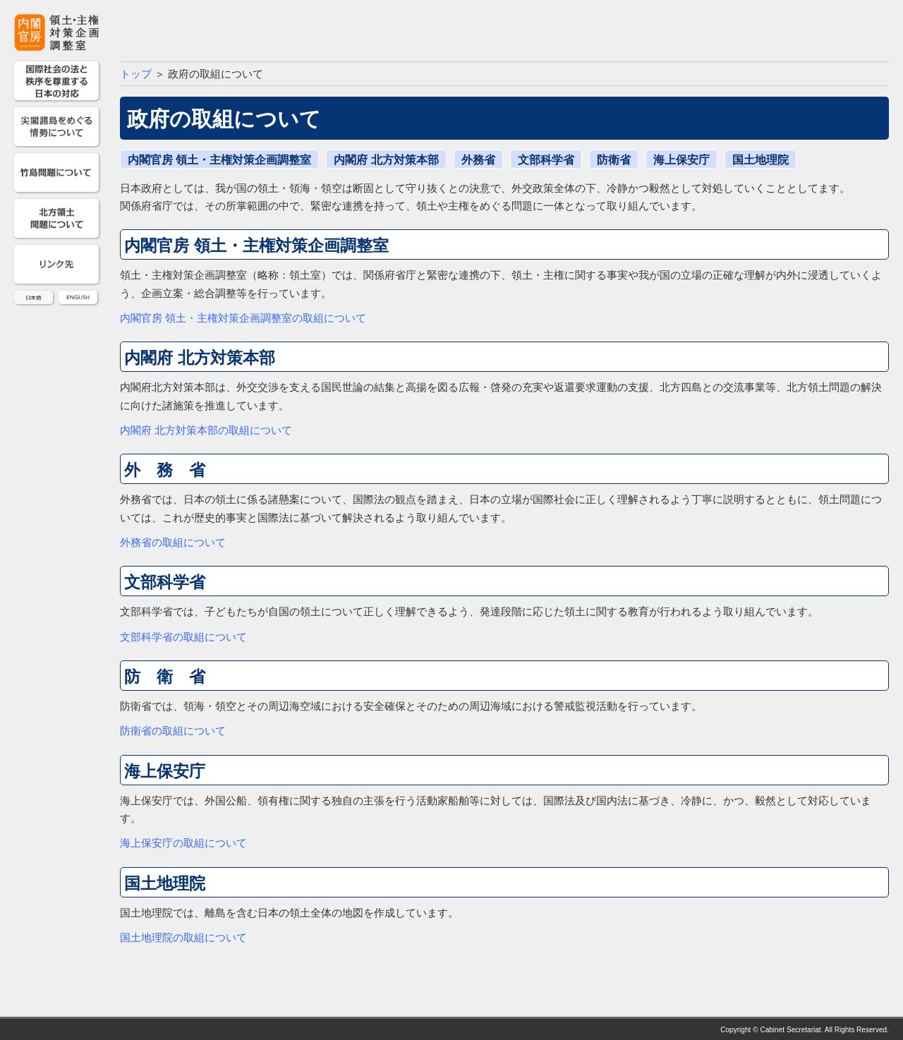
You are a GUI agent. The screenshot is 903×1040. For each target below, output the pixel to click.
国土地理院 (760, 160)
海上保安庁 (681, 160)
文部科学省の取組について (183, 637)
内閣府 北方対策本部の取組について (206, 430)
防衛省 (614, 160)
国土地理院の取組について (183, 937)
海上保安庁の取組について (183, 843)
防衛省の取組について (173, 731)
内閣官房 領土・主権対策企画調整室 (219, 160)
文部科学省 (546, 160)
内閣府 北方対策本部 (386, 160)
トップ (136, 74)
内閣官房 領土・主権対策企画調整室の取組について (243, 318)
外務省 (478, 160)
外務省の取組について (173, 542)
